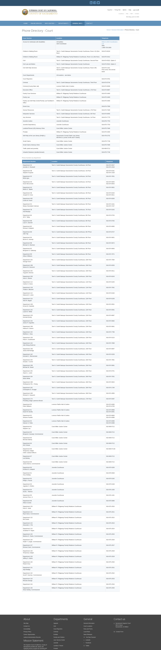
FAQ (127, 13)
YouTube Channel (91, 637)
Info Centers (50, 23)
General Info (77, 23)
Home (26, 23)
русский (136, 10)
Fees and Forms (88, 629)
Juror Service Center (59, 640)
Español (110, 10)
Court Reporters (58, 629)
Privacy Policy (27, 631)
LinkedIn (88, 640)
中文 (130, 10)
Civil (55, 626)
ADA (131, 13)
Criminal (56, 631)
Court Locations (88, 626)
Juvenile (56, 643)
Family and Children (59, 637)
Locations (121, 13)
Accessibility (27, 629)
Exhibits (56, 634)
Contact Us (27, 626)
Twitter (87, 645)
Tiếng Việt (117, 10)
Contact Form (119, 631)
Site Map (26, 623)
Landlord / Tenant (58, 645)
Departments (63, 23)
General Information (118, 30)
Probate (56, 648)
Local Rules (87, 631)
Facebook (88, 643)
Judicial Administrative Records (32, 637)
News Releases (88, 634)
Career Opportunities (29, 634)
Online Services (36, 23)
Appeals (56, 623)
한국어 (124, 10)
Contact (137, 13)
